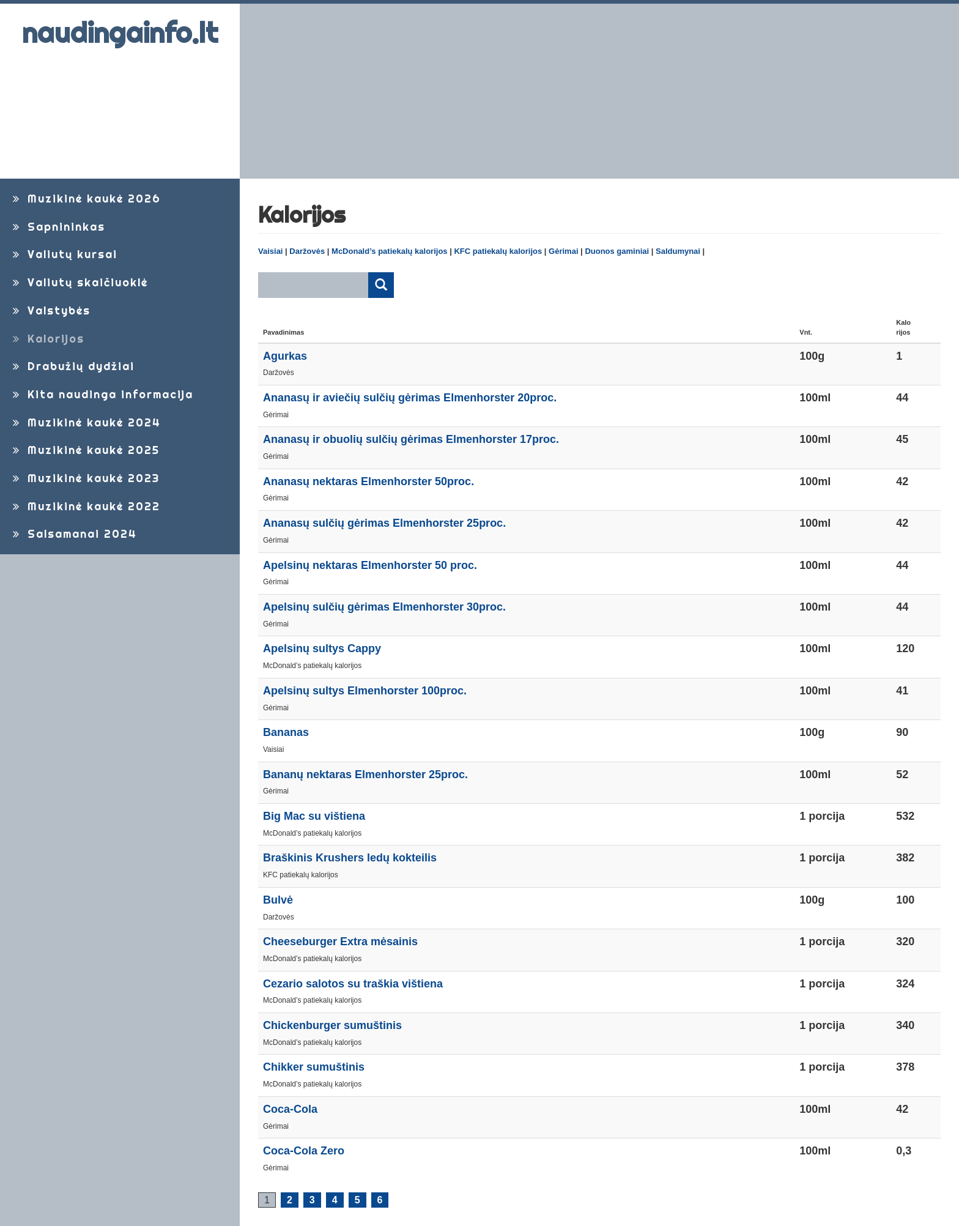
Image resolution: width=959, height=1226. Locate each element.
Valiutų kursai (63, 254)
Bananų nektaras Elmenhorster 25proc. (365, 774)
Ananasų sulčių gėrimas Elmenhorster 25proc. (384, 523)
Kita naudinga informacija (101, 394)
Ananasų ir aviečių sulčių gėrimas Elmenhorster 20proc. (410, 398)
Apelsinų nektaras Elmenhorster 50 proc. (370, 565)
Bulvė (278, 900)
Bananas (286, 732)
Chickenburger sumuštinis (332, 1025)
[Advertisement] (599, 91)
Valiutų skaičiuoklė (78, 282)
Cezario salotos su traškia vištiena (353, 984)
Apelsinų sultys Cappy (322, 648)
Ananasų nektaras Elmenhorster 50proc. (368, 481)
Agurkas (285, 356)
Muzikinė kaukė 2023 (84, 478)
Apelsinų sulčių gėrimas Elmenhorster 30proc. (384, 607)
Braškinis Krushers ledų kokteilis (350, 858)
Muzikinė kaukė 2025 (84, 450)
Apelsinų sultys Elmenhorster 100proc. (365, 691)
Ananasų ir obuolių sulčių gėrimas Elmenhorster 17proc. (411, 439)
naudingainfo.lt (120, 32)
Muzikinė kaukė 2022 (84, 506)
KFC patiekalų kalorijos (498, 251)
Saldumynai (678, 251)
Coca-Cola (290, 1109)
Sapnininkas (57, 227)
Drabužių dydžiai (72, 366)
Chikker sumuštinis (314, 1067)
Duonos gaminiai (617, 251)
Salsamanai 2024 (73, 534)
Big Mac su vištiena (314, 816)
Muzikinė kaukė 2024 (85, 422)
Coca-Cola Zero (303, 1151)
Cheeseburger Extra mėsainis (340, 941)
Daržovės (307, 251)
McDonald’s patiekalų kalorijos (389, 251)
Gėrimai (563, 251)
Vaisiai (270, 251)
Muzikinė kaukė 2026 (85, 198)
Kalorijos (46, 339)
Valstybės (50, 310)
